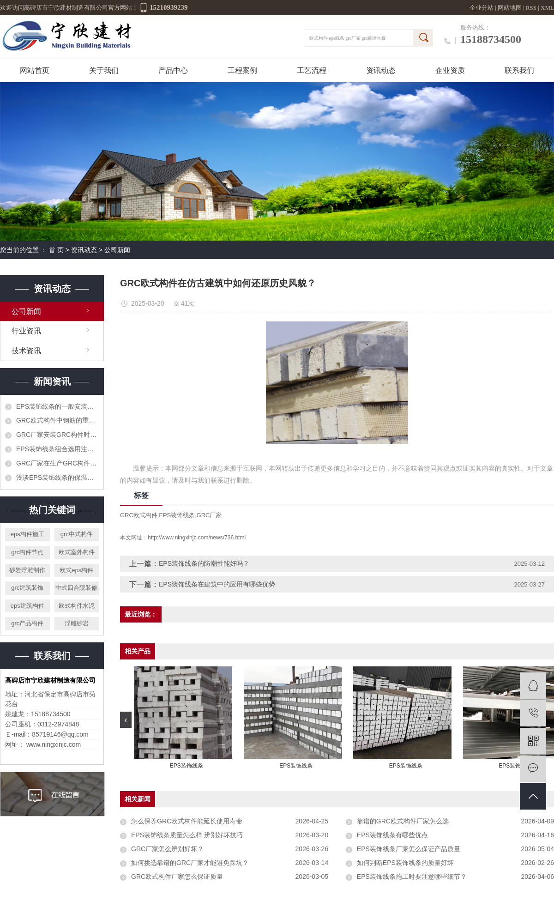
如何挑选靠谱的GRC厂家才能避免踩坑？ (190, 862)
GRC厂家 (209, 515)
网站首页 (34, 70)
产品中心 (173, 70)
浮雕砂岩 (77, 623)
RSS (531, 7)
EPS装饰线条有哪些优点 (392, 835)
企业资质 (450, 70)
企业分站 (482, 7)
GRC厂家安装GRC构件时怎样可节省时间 (57, 434)
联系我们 (519, 70)
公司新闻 (117, 250)
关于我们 (104, 70)
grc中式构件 (76, 534)
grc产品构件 (27, 623)
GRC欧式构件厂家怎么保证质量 (177, 876)
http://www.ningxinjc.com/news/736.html (197, 537)
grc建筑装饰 (27, 587)
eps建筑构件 (27, 605)
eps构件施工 (27, 534)
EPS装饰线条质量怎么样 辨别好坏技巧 (187, 835)
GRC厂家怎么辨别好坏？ (167, 849)
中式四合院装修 (76, 587)
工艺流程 (311, 70)
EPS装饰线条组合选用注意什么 (57, 449)
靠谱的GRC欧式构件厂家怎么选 (403, 821)
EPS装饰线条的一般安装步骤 (57, 406)
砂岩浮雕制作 (27, 570)
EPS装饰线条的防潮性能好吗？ (204, 563)
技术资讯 (26, 351)
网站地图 (510, 7)
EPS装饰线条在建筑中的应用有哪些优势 (217, 584)
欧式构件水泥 (77, 605)
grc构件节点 (27, 552)
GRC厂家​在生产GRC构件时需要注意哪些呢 (57, 463)
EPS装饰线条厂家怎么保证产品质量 (408, 849)
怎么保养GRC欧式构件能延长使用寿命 (186, 821)
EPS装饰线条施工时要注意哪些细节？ (412, 876)
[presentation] (126, 720)
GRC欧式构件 (138, 515)
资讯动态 (381, 70)
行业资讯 (26, 331)
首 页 (56, 250)
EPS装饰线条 (177, 515)
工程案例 (242, 70)
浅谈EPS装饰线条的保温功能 (57, 477)
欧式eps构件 (76, 570)
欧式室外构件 (77, 552)
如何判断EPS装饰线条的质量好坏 (405, 862)
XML (547, 7)
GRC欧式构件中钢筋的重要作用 (57, 420)
